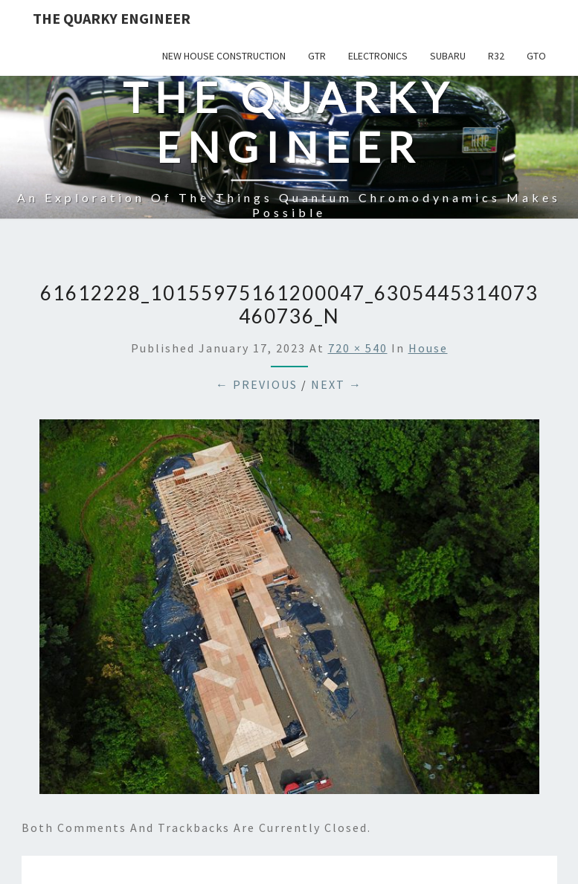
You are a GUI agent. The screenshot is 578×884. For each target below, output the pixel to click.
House (428, 348)
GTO (536, 55)
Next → (336, 384)
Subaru (448, 55)
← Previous (257, 384)
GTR (317, 55)
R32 (496, 55)
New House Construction (224, 55)
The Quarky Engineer (111, 18)
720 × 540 (358, 348)
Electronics (378, 55)
